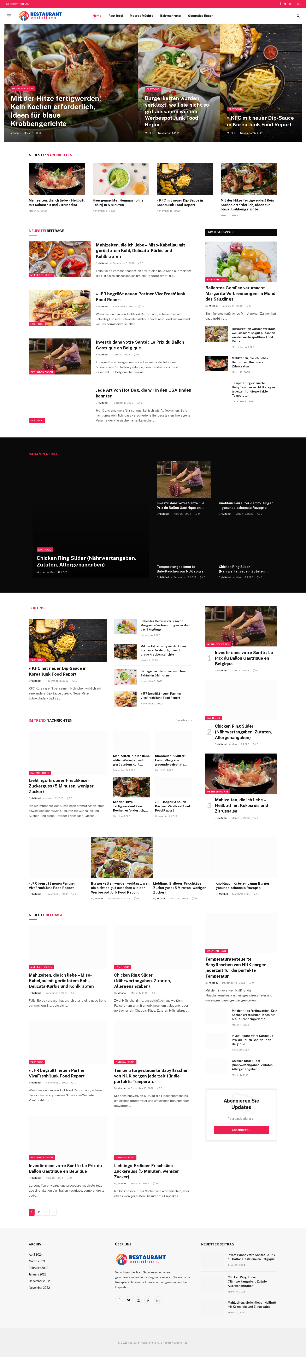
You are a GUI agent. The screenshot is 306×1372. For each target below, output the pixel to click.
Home (97, 15)
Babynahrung (170, 15)
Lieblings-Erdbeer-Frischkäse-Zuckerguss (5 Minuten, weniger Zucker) (61, 801)
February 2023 (38, 1282)
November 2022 (39, 1302)
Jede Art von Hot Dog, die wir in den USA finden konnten (138, 404)
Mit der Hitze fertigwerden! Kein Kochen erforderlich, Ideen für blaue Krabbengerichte (58, 110)
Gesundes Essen (200, 15)
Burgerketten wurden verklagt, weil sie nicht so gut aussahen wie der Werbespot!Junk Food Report (177, 111)
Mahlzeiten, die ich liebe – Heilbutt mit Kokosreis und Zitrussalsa (57, 202)
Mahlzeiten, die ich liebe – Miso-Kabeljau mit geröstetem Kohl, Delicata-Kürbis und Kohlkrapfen (142, 251)
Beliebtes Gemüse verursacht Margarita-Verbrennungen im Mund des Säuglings (240, 293)
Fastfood (115, 15)
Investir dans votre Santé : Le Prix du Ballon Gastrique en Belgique (141, 352)
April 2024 (36, 1269)
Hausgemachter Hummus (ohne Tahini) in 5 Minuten (118, 202)
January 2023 (38, 1289)
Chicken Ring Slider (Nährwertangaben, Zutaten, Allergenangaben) (86, 576)
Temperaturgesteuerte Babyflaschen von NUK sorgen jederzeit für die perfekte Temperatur (253, 389)
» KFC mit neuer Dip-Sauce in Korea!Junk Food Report (261, 121)
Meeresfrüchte (141, 15)
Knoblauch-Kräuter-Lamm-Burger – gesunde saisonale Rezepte (246, 520)
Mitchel (15, 133)
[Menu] (9, 15)
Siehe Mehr (184, 735)
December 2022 (39, 1296)
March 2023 (37, 1276)
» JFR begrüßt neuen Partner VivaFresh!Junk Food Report (141, 300)
